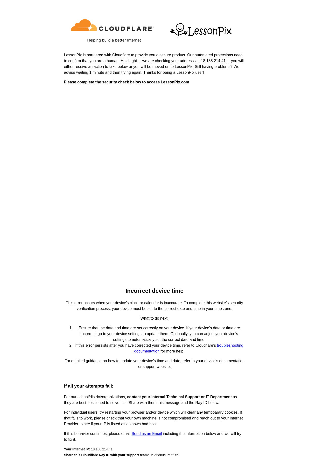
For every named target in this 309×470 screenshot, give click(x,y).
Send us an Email (147, 434)
